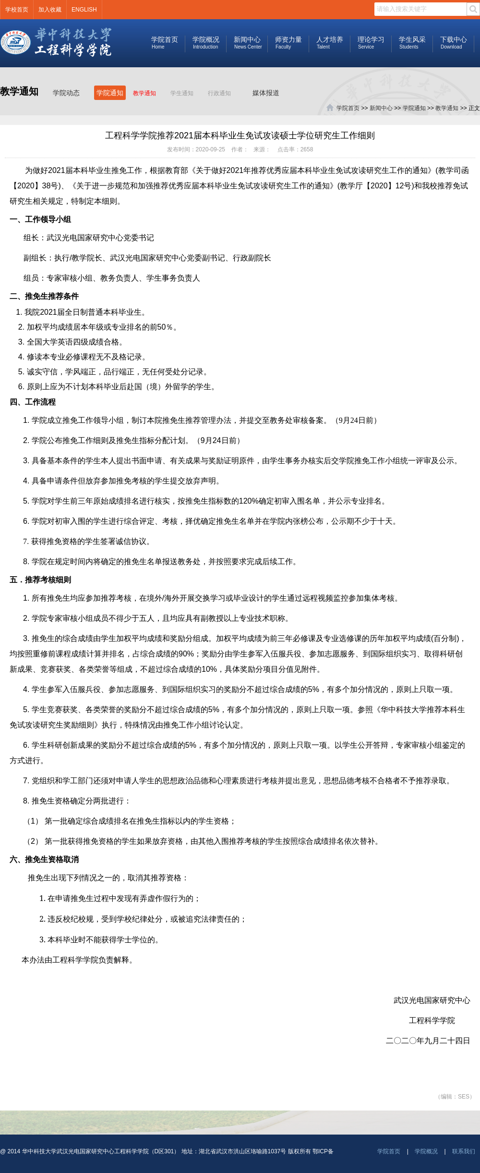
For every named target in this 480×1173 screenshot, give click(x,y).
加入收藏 (49, 9)
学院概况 (205, 42)
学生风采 (412, 42)
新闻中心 (247, 42)
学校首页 (16, 9)
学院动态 (66, 93)
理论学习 (370, 42)
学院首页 (164, 42)
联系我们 (463, 1151)
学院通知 (109, 93)
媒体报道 (265, 93)
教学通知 (144, 93)
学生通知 (181, 93)
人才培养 (329, 42)
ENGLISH (84, 9)
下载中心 (453, 42)
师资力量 (288, 42)
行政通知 (219, 93)
